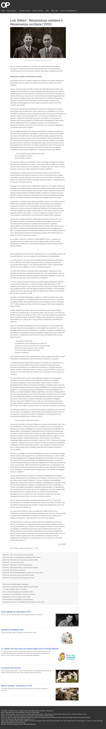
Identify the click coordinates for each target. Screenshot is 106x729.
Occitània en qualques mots (12, 630)
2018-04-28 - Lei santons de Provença (13, 562)
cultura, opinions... (12, 10)
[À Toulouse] (10, 724)
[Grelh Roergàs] (81, 720)
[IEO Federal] (22, 722)
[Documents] (20, 719)
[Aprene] (70, 720)
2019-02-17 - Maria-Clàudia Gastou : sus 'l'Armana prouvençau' (20, 567)
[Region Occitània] (73, 717)
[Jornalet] (10, 710)
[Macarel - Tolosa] (82, 714)
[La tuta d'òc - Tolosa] (25, 714)
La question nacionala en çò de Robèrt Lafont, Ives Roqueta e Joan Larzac (23, 602)
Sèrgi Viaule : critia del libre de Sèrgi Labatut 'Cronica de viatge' (20, 587)
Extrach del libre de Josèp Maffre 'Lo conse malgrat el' (18, 599)
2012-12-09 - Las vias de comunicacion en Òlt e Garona (18, 575)
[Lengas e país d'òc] (29, 715)
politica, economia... (38, 10)
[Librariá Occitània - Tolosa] (12, 714)
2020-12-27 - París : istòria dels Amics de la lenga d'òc (18, 555)
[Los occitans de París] (10, 719)
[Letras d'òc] (29, 712)
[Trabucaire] (8, 712)
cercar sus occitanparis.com (68, 10)
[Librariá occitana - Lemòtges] (69, 714)
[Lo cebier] (14, 717)
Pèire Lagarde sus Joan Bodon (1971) (16, 612)
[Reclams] (16, 715)
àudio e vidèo (54, 10)
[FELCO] (17, 720)
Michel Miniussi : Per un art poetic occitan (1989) (16, 597)
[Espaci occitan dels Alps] (55, 714)
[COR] (21, 720)
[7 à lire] (88, 720)
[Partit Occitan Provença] (44, 717)
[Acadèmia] (39, 720)
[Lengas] (22, 715)
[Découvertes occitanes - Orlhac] (40, 714)
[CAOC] (44, 720)
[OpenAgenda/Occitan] (12, 722)
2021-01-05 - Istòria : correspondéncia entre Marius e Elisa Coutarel (22, 557)
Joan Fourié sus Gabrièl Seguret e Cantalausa (15, 584)
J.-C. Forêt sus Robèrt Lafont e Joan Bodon (15, 589)
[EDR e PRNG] (35, 712)
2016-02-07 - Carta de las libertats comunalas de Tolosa (18, 577)
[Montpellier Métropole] (30, 724)
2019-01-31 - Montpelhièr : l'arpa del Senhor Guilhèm (17, 565)
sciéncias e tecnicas (25, 10)
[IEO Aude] (99, 720)
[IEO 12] (74, 720)
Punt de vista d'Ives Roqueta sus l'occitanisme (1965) (18, 592)
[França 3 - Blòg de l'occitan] (21, 710)
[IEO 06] (53, 720)
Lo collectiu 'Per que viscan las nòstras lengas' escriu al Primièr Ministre (30, 649)
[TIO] (6, 720)
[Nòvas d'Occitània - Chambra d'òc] (44, 710)
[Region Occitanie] (18, 724)
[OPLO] (58, 720)
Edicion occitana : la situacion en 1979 (16, 686)
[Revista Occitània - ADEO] (41, 715)
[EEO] (65, 720)
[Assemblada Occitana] (84, 717)
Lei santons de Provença (11, 668)
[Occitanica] (32, 720)
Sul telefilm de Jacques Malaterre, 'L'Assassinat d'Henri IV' (19, 594)
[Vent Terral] (15, 712)
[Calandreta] (12, 720)
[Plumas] (51, 715)
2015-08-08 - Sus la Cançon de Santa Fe (14, 570)
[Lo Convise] (93, 720)
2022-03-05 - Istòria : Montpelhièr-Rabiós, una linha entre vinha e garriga (23, 572)
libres (47, 10)
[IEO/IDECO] (22, 712)
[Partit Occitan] (21, 717)
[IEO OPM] (3, 722)
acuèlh (3, 10)
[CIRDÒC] (26, 720)
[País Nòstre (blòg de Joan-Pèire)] (59, 717)
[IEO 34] (49, 720)
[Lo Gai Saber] (9, 715)
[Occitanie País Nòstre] (31, 717)
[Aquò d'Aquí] (32, 710)
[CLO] (62, 720)
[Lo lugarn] (8, 717)
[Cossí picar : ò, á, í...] (29, 719)
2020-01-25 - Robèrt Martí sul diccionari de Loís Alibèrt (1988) (20, 560)
